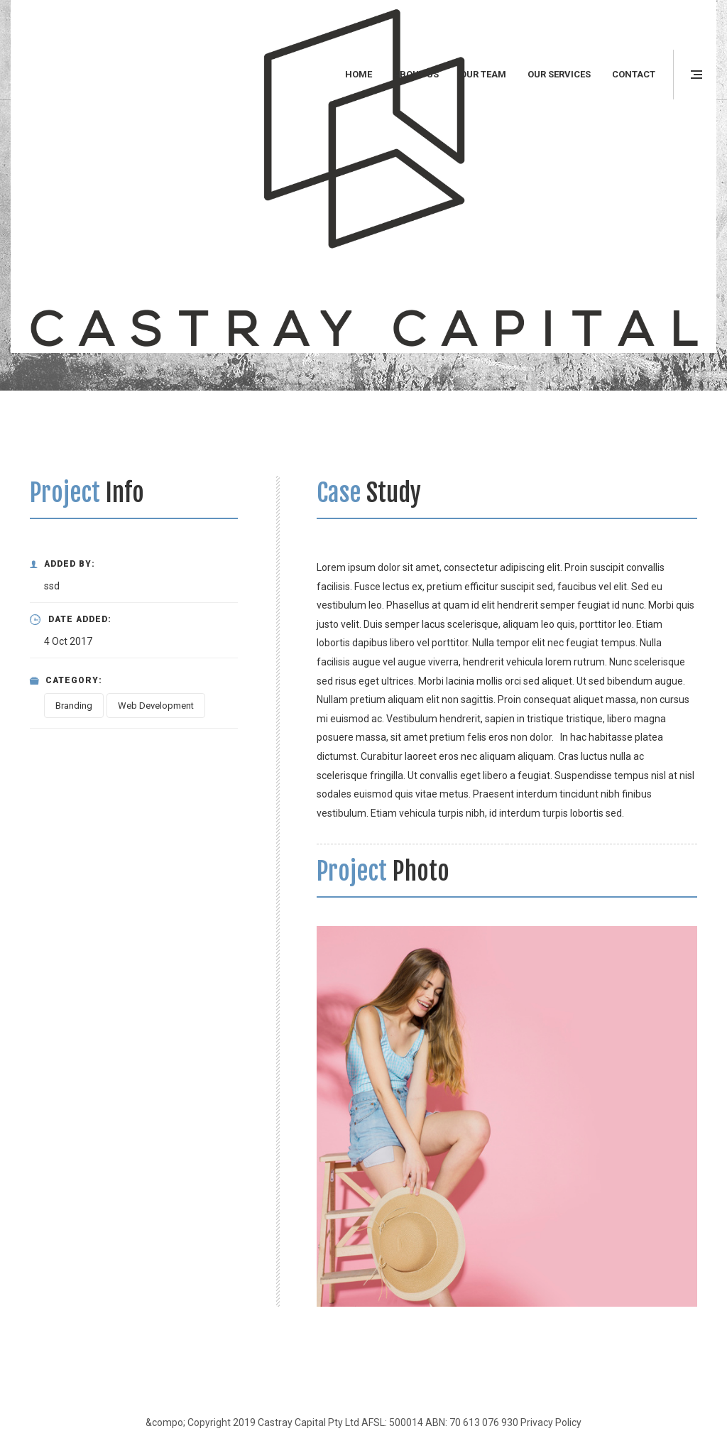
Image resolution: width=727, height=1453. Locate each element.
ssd (52, 586)
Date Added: (70, 620)
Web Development (156, 705)
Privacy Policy (550, 1422)
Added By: (62, 564)
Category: (66, 681)
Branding (73, 705)
